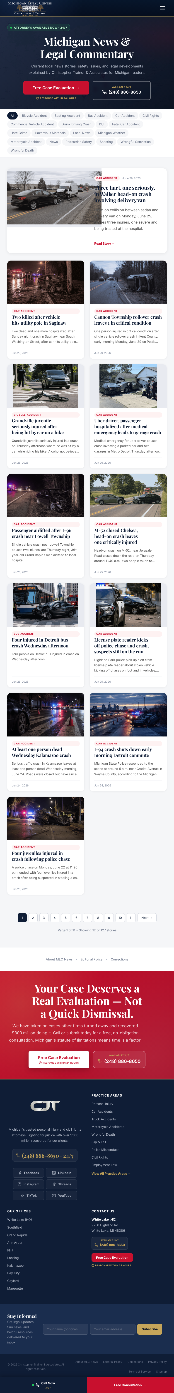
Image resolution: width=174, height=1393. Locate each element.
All (12, 115)
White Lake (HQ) (19, 1219)
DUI (101, 124)
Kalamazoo (15, 1265)
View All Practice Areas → (111, 1173)
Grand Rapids (17, 1235)
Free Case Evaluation (112, 1257)
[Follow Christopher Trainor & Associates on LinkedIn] (61, 1173)
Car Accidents (102, 1111)
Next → (147, 918)
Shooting (106, 142)
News (53, 142)
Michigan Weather (111, 133)
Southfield (14, 1227)
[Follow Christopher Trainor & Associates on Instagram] (28, 1184)
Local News (81, 133)
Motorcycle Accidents (108, 1127)
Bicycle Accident (34, 115)
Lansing (13, 1258)
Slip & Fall (99, 1142)
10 (120, 918)
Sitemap (161, 1371)
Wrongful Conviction (136, 142)
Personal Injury (102, 1104)
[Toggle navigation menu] (163, 8)
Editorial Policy (92, 959)
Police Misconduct (105, 1150)
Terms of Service (140, 1371)
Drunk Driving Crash (76, 124)
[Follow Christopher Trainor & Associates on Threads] (61, 1184)
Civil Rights (151, 115)
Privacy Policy (157, 1361)
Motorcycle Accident (26, 142)
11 (131, 918)
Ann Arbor (14, 1242)
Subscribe (150, 1329)
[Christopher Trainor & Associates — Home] (45, 1108)
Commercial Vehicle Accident (32, 124)
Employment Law (104, 1165)
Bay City (13, 1273)
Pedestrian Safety (78, 142)
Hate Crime (19, 133)
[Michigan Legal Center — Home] (30, 8)
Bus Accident (98, 115)
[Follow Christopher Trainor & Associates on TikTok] (28, 1195)
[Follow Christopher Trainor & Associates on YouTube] (61, 1195)
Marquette (15, 1288)
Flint (10, 1250)
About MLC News (59, 959)
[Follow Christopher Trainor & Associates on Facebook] (28, 1173)
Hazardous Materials (50, 133)
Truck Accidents (104, 1119)
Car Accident (125, 115)
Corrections (119, 959)
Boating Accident (67, 115)
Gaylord (13, 1281)
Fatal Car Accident (126, 124)
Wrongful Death (22, 150)
